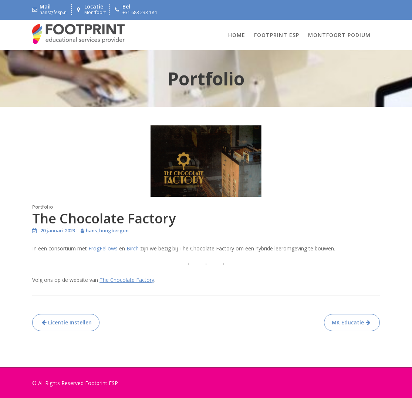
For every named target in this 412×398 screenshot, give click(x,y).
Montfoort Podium (339, 34)
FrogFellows (103, 248)
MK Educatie (348, 322)
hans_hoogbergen (107, 230)
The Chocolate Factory (126, 279)
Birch (133, 248)
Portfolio (42, 206)
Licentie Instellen (70, 322)
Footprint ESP (276, 34)
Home (236, 34)
